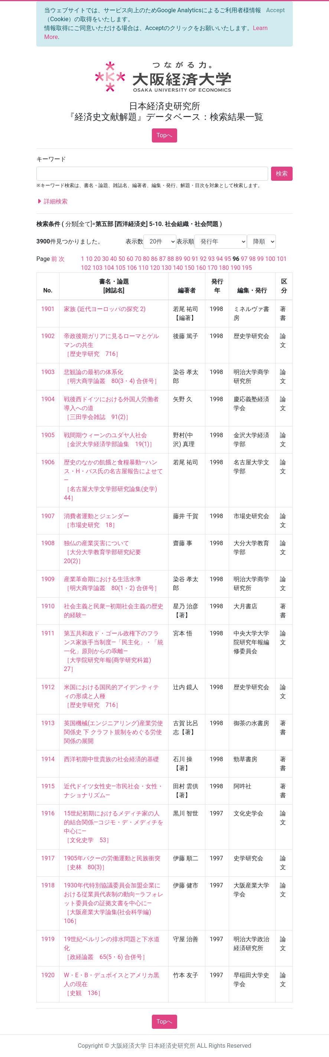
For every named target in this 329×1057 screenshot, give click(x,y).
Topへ (165, 135)
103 (97, 267)
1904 (48, 399)
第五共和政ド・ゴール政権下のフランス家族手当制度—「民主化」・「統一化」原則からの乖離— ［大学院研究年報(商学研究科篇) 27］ (114, 651)
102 (86, 267)
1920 (48, 975)
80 (146, 258)
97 (244, 258)
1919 (48, 939)
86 (154, 258)
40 (113, 258)
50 (121, 258)
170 (212, 267)
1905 (48, 435)
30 (105, 258)
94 (219, 258)
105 (120, 267)
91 (195, 258)
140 (178, 267)
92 (203, 258)
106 (132, 267)
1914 (48, 759)
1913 (48, 723)
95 (227, 258)
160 (201, 267)
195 (247, 267)
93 (211, 258)
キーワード (51, 159)
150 (190, 267)
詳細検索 (52, 201)
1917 (48, 858)
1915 (48, 786)
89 (178, 258)
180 (224, 267)
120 (155, 267)
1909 (48, 579)
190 (235, 267)
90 (186, 258)
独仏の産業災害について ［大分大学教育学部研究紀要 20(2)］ (105, 552)
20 (97, 258)
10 (89, 258)
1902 (48, 336)
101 (282, 258)
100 (270, 258)
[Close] (275, 10)
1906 (48, 462)
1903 (48, 372)
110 (144, 267)
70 (138, 258)
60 (130, 258)
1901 (48, 308)
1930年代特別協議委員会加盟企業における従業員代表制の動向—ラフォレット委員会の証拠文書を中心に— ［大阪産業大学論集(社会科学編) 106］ (114, 903)
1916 (48, 813)
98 (252, 258)
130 (167, 267)
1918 (48, 885)
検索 (282, 173)
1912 (48, 687)
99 (260, 258)
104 (109, 267)
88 (170, 258)
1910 (48, 606)
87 (162, 258)
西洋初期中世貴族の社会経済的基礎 (111, 759)
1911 (48, 633)
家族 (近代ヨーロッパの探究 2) (105, 308)
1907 (48, 516)
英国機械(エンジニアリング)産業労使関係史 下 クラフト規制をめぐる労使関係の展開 (113, 732)
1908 (48, 543)
